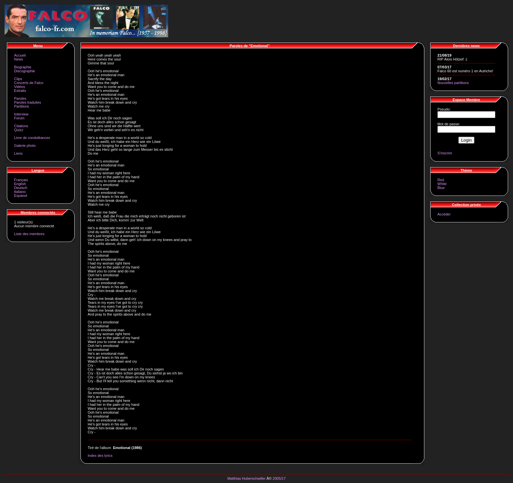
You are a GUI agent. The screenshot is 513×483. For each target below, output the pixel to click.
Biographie (22, 67)
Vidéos (19, 87)
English (20, 184)
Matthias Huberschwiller (246, 478)
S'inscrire (444, 153)
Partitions (21, 106)
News (18, 59)
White (442, 184)
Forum (19, 118)
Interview (21, 114)
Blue (441, 188)
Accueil (20, 55)
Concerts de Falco (28, 83)
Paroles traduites (27, 102)
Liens (18, 153)
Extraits (20, 91)
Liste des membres (29, 234)
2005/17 (279, 478)
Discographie (24, 71)
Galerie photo (25, 145)
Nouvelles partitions (453, 83)
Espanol (20, 196)
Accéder (444, 214)
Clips (18, 79)
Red (440, 180)
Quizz (18, 130)
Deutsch (20, 188)
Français (21, 180)
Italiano (20, 192)
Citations (21, 126)
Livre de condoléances (32, 138)
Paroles (20, 98)
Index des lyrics (100, 455)
